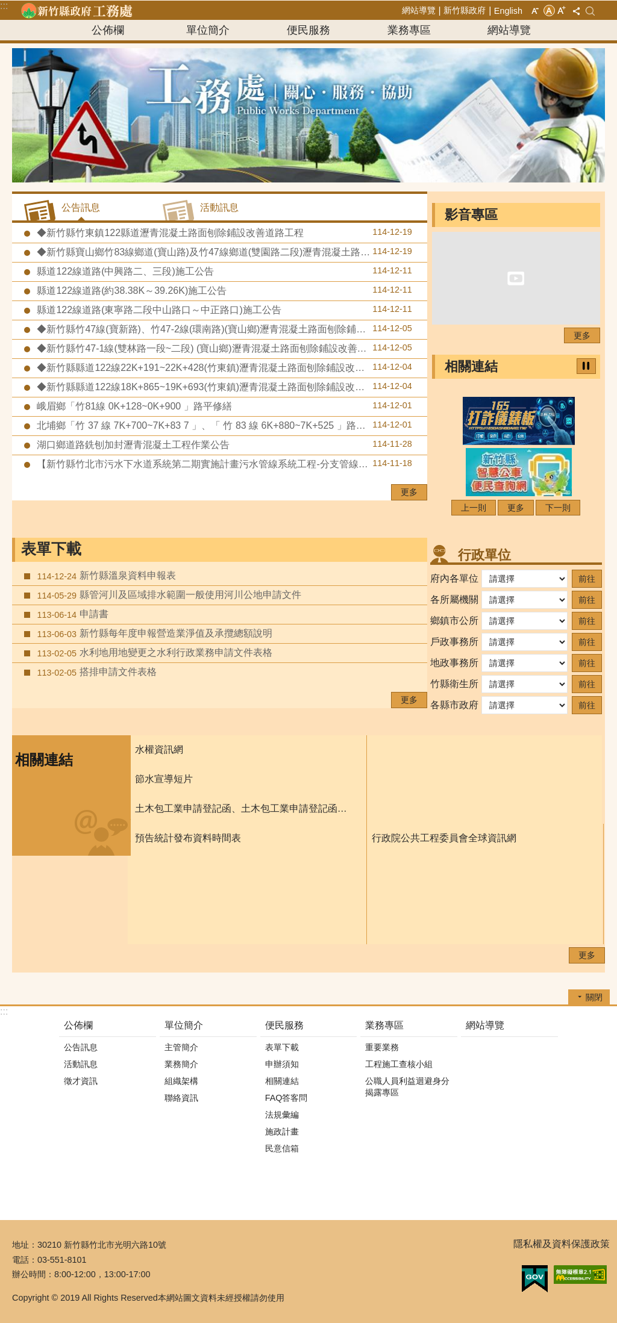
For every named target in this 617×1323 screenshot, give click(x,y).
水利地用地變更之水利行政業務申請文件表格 (153, 652)
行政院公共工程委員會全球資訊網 (444, 838)
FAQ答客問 (286, 1098)
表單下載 (51, 549)
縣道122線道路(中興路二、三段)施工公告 (223, 271)
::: (4, 6)
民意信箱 (282, 1148)
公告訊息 (81, 1047)
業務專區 (409, 30)
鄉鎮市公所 (454, 620)
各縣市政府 (454, 705)
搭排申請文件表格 (95, 672)
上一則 (473, 507)
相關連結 (471, 366)
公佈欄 (108, 30)
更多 (409, 492)
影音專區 (471, 214)
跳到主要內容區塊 (6, 6)
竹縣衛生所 (454, 684)
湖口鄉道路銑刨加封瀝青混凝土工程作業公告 (223, 444)
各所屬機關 (454, 599)
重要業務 (382, 1047)
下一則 (558, 507)
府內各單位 (454, 578)
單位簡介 (208, 30)
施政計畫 (282, 1131)
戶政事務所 (454, 642)
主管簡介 (181, 1047)
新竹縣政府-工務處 (76, 10)
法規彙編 (282, 1114)
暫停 (586, 366)
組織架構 (181, 1081)
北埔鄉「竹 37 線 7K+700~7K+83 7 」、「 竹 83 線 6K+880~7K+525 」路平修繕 (223, 425)
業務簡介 (181, 1064)
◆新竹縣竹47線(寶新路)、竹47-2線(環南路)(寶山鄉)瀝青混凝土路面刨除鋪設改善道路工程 (229, 328)
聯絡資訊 (181, 1098)
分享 (576, 10)
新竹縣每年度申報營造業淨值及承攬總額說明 (153, 633)
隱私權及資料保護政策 (561, 1244)
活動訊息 (81, 1064)
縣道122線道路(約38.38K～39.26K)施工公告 (223, 290)
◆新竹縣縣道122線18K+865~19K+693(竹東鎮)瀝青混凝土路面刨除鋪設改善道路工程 (223, 386)
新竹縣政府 (464, 10)
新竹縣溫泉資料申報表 (105, 575)
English (508, 11)
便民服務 (308, 30)
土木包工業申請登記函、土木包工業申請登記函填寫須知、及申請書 (244, 808)
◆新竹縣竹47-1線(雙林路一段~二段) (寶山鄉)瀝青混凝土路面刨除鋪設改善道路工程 (223, 348)
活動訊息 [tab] (219, 207)
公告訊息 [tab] (80, 207)
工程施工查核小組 (399, 1064)
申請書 (71, 614)
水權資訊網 (159, 749)
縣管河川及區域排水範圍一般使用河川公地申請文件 (167, 595)
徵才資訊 (81, 1081)
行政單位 (484, 554)
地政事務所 (454, 663)
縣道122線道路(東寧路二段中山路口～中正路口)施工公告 (223, 309)
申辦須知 (282, 1064)
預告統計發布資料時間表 (188, 838)
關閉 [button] (594, 997)
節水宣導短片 (164, 779)
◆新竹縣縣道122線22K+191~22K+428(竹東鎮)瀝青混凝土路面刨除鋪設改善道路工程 (223, 367)
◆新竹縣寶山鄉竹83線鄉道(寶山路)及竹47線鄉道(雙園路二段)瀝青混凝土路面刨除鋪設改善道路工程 (230, 251)
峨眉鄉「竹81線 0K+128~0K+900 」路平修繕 (223, 405)
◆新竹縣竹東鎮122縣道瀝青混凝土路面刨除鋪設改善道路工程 (223, 232)
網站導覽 (419, 10)
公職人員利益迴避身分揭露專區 (407, 1086)
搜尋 (590, 11)
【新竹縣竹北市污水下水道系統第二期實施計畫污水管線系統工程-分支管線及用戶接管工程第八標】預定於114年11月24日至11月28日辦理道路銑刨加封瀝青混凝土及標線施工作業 (230, 463)
